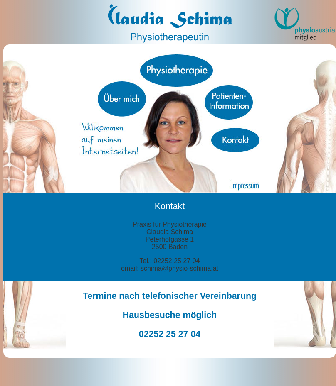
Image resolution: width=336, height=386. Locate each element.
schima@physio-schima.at (179, 268)
